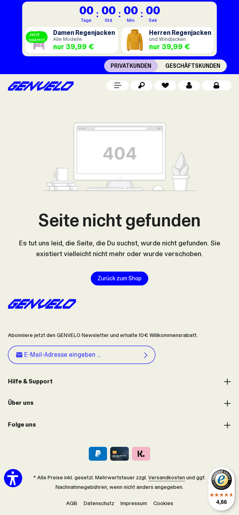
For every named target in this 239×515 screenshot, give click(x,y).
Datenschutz (99, 503)
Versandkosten (166, 477)
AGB (71, 503)
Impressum (133, 503)
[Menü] (118, 85)
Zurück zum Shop (119, 278)
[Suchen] (141, 85)
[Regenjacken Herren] (167, 40)
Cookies (163, 503)
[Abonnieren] (146, 355)
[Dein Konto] (189, 85)
